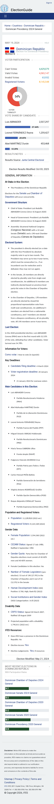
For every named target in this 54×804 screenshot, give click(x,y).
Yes (27, 645)
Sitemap (8, 779)
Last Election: (12, 327)
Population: (16, 518)
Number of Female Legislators (26, 572)
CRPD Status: (17, 612)
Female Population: (20, 535)
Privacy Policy (22, 779)
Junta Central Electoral (32, 160)
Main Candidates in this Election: (21, 386)
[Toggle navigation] (5, 16)
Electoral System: (14, 242)
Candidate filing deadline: (23, 366)
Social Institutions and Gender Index (29, 597)
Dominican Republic (34, 25)
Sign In (49, 3)
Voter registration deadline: (24, 371)
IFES (5, 786)
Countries (17, 25)
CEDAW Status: (18, 544)
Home (7, 25)
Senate (22, 193)
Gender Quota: (18, 553)
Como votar (11, 354)
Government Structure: (16, 202)
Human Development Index (24, 588)
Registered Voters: (15, 81)
